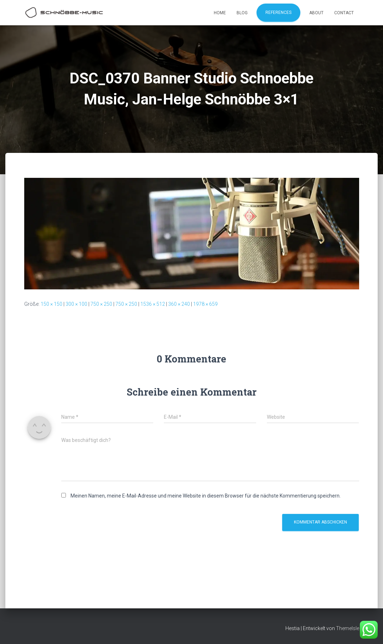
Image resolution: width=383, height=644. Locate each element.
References (278, 12)
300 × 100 (76, 304)
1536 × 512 (152, 304)
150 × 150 (51, 304)
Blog (242, 12)
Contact (344, 12)
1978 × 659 (205, 304)
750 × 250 (101, 304)
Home (220, 12)
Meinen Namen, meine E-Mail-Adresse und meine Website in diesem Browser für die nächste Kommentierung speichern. (206, 496)
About (316, 12)
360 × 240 (179, 304)
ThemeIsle (347, 628)
